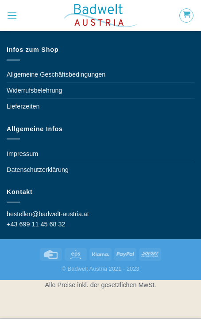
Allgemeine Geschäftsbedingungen (56, 74)
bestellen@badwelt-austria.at (48, 214)
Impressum (22, 153)
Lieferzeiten (23, 106)
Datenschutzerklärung (38, 169)
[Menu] (12, 15)
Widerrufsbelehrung (34, 90)
